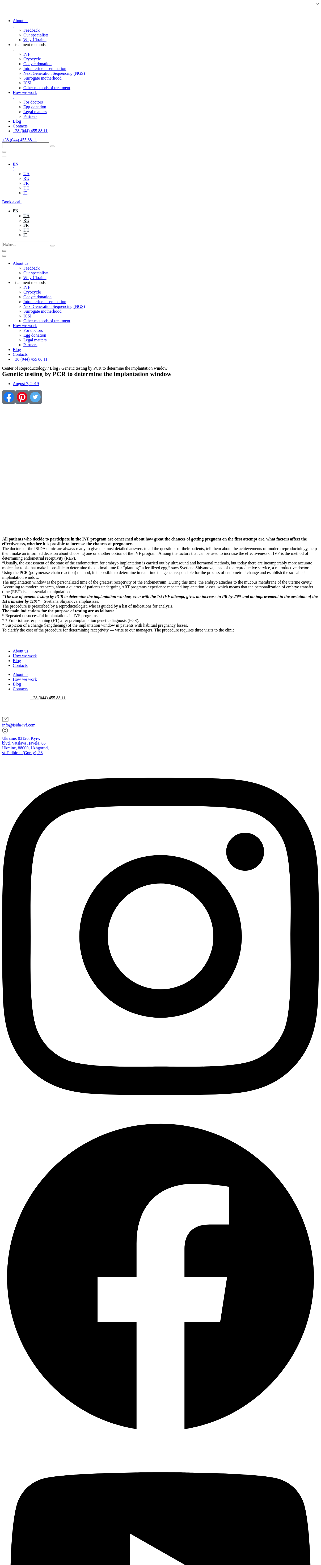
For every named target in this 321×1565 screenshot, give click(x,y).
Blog (54, 368)
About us (20, 651)
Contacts (20, 665)
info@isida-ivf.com (18, 725)
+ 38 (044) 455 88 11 (48, 698)
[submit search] (52, 146)
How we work (25, 656)
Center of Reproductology (25, 368)
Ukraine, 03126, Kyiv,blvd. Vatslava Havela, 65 (24, 740)
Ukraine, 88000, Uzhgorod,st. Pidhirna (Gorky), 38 (25, 750)
